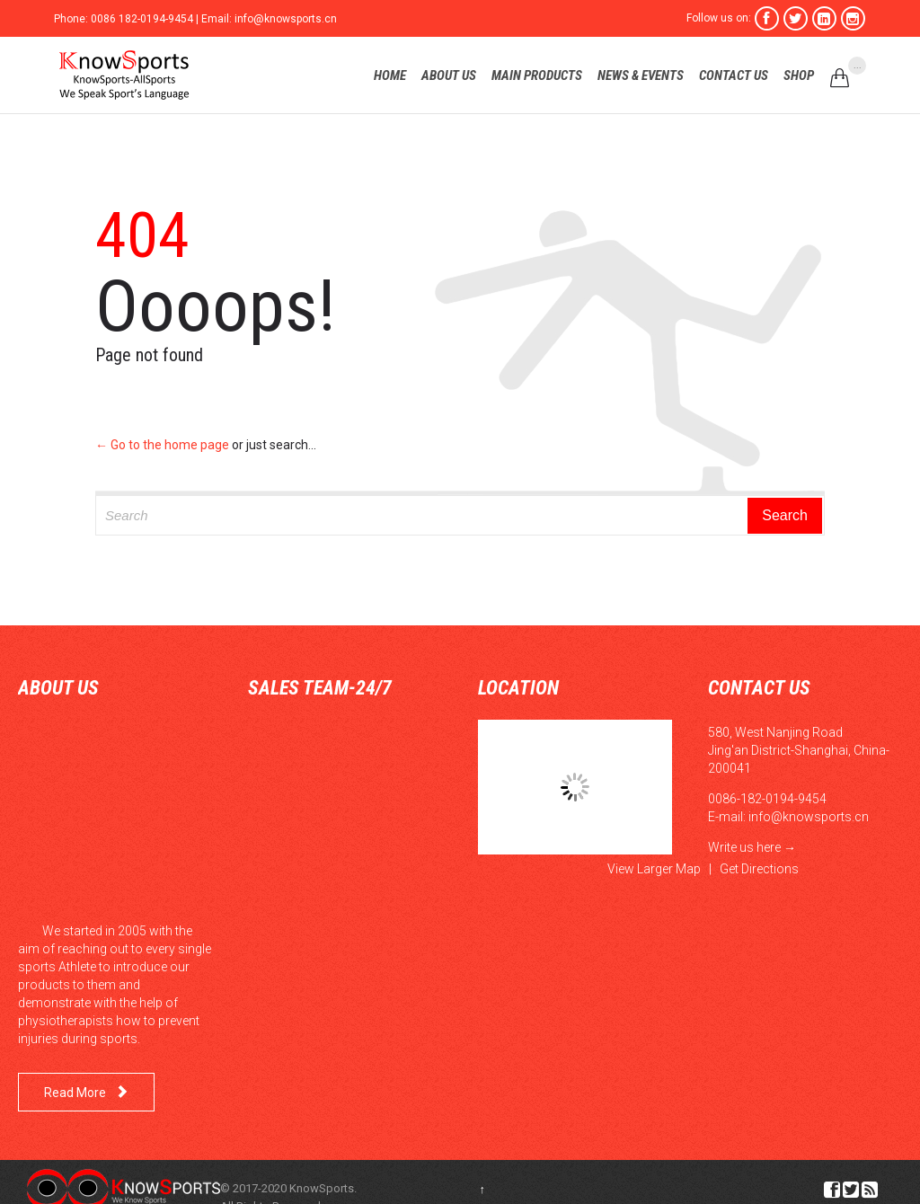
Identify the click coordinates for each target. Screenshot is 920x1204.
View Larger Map (654, 869)
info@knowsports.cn (808, 817)
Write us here (744, 847)
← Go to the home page (162, 445)
